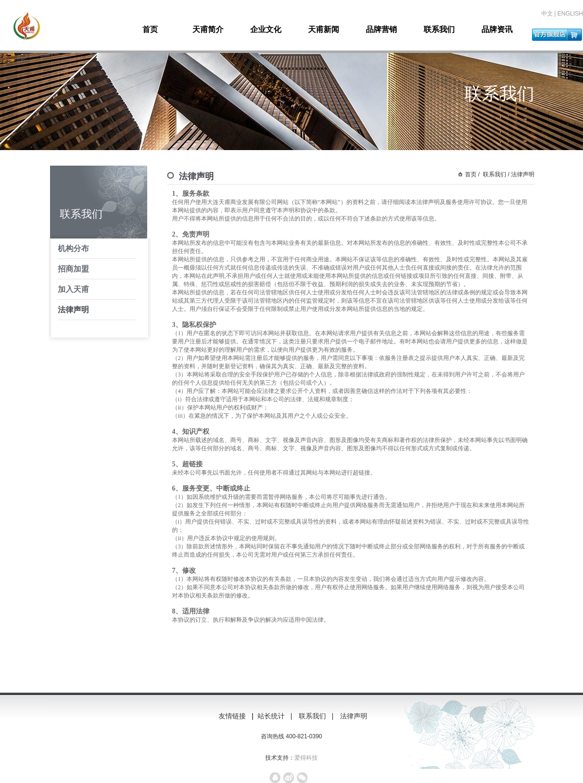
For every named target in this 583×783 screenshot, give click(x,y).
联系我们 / (495, 174)
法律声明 (73, 310)
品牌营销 (381, 29)
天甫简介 (207, 29)
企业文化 (265, 29)
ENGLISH (570, 13)
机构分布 (73, 248)
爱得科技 (306, 757)
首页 (150, 29)
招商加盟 (73, 269)
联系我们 (439, 29)
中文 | (549, 13)
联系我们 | (317, 716)
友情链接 (232, 716)
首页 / (472, 174)
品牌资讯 (497, 29)
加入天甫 (73, 289)
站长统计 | (275, 716)
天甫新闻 (323, 29)
